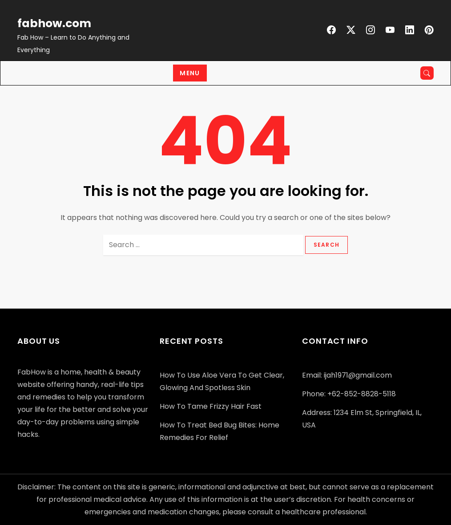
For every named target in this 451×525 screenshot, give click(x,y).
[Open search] (427, 73)
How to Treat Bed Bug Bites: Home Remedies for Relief (219, 431)
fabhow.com (54, 23)
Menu (190, 73)
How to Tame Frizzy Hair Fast (211, 406)
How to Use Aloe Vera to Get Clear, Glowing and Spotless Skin (222, 381)
